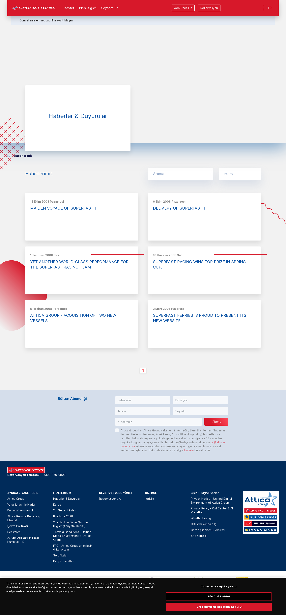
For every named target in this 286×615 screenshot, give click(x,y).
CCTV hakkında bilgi (204, 524)
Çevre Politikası (17, 526)
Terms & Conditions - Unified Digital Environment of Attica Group (72, 535)
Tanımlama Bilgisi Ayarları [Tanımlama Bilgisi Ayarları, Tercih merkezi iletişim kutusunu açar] (218, 590)
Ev (9, 155)
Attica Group (15, 498)
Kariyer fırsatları (63, 561)
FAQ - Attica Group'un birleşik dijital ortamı (72, 547)
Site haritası (199, 535)
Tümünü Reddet (219, 600)
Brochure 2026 (63, 516)
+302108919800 (54, 474)
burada (189, 450)
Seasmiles (13, 532)
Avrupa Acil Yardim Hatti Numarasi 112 (23, 539)
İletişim (149, 498)
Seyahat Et (109, 8)
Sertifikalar (60, 555)
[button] (240, 174)
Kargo (57, 504)
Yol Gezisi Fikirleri (64, 510)
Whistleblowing (201, 518)
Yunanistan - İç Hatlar (21, 504)
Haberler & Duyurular (67, 498)
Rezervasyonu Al (110, 498)
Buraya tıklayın (62, 20)
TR (270, 8)
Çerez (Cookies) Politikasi (208, 530)
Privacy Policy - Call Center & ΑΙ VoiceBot (212, 510)
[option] (143, 71)
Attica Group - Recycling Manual (23, 518)
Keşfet (69, 8)
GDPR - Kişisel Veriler (205, 493)
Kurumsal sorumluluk (20, 510)
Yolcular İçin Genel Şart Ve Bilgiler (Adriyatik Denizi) (70, 524)
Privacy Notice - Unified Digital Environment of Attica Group (211, 500)
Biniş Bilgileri (88, 8)
